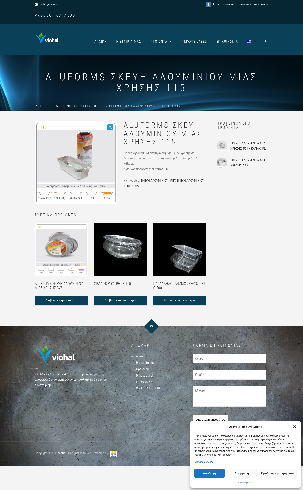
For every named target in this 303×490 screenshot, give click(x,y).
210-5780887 (260, 4)
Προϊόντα (158, 41)
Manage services (204, 461)
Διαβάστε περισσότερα (60, 301)
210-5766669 (225, 4)
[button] (294, 427)
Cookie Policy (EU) (148, 389)
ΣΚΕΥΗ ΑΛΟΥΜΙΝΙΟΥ (190, 181)
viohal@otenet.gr (50, 4)
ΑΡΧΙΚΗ (41, 107)
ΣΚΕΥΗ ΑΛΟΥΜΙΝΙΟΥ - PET (158, 181)
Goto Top (151, 327)
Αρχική (100, 41)
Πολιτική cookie (245, 482)
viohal (62, 453)
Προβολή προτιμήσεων (277, 473)
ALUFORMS (131, 187)
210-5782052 (243, 4)
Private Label (194, 41)
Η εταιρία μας (128, 41)
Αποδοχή (209, 473)
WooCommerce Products (76, 107)
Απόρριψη (241, 473)
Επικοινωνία (227, 41)
